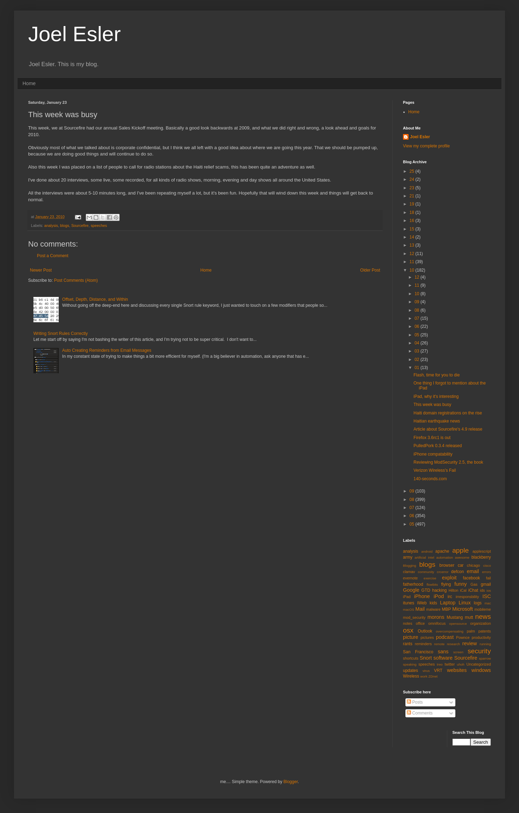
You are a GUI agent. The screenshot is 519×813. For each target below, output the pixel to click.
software (443, 658)
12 (413, 253)
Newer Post (41, 270)
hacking (439, 590)
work (423, 676)
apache (442, 551)
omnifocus (437, 623)
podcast (445, 637)
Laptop (447, 602)
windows (481, 670)
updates (410, 670)
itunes (408, 603)
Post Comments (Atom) (76, 280)
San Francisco (418, 651)
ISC (486, 596)
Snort (425, 658)
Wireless (411, 676)
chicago (473, 565)
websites (457, 670)
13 (413, 245)
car (461, 565)
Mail (419, 609)
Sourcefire (80, 225)
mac (488, 603)
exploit (449, 577)
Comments (419, 713)
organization (480, 623)
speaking (409, 664)
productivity (481, 637)
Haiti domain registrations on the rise (448, 413)
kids (433, 603)
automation (444, 557)
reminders (423, 644)
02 (418, 359)
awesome (462, 557)
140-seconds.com (430, 478)
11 (413, 261)
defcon (457, 571)
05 (418, 334)
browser (446, 565)
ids (482, 590)
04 (418, 343)
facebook (471, 578)
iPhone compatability (433, 454)
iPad (407, 597)
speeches (99, 225)
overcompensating (449, 631)
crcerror (442, 572)
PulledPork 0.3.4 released (438, 445)
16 (413, 220)
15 (413, 229)
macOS (408, 609)
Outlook (425, 631)
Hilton (454, 590)
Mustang (455, 617)
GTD (425, 590)
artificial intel (424, 557)
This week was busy (432, 404)
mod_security (414, 617)
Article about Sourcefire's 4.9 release (448, 429)
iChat (473, 590)
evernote (410, 578)
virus (426, 671)
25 (413, 171)
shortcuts (410, 658)
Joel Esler (74, 34)
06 (418, 326)
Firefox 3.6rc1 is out (432, 437)
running (485, 644)
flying (446, 584)
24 (413, 179)
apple (460, 550)
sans (443, 651)
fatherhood (413, 584)
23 (413, 187)
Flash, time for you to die (437, 375)
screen (458, 652)
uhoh (460, 664)
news (483, 616)
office (420, 623)
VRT (438, 670)
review (469, 643)
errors (486, 572)
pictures (427, 637)
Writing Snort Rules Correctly (60, 333)
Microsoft (462, 609)
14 (413, 237)
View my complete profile (426, 146)
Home (29, 83)
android (426, 551)
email (473, 571)
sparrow (485, 658)
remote (439, 644)
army (407, 557)
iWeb (422, 603)
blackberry (481, 557)
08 (418, 310)
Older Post (370, 270)
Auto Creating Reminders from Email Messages (106, 350)
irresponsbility (467, 597)
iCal (463, 590)
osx (408, 630)
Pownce (462, 637)
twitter (450, 664)
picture (410, 637)
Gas (474, 584)
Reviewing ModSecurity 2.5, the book (448, 462)
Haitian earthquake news (437, 421)
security (479, 651)
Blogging (409, 565)
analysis (51, 225)
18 (413, 212)
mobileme (482, 609)
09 (418, 301)
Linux (464, 602)
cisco (487, 565)
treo (440, 664)
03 (418, 351)
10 (413, 270)
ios (489, 590)
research (453, 644)
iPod (439, 596)
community (426, 572)
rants (407, 643)
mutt (469, 617)
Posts (415, 702)
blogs (64, 225)
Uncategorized (478, 664)
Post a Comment (52, 255)
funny (460, 584)
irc (450, 596)
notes (407, 623)
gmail (486, 584)
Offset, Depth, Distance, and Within (95, 299)
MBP (446, 609)
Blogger (290, 781)
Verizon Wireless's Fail (435, 470)
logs (478, 603)
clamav (409, 572)
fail (488, 578)
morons (436, 617)
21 (413, 195)
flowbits (432, 584)
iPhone (422, 596)
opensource (458, 623)
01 (418, 367)
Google (411, 590)
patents (485, 631)
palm (471, 631)
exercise (430, 578)
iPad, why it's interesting (436, 396)
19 (413, 204)
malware (433, 609)
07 (418, 318)
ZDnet (432, 676)
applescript (482, 551)
